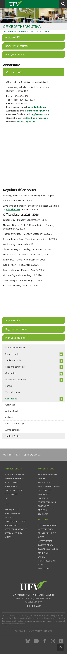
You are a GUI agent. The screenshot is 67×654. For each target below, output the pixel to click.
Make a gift (43, 552)
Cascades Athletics (48, 549)
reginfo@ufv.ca (37, 106)
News (41, 564)
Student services (47, 502)
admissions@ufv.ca (38, 110)
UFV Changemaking (47, 525)
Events (41, 556)
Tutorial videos (12, 392)
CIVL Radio (43, 514)
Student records (13, 360)
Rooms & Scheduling (15, 379)
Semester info (12, 354)
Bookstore (44, 482)
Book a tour (11, 486)
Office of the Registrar (17, 31)
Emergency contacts (15, 521)
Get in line (10, 404)
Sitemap (38, 631)
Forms (8, 385)
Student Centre (12, 436)
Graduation (10, 373)
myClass (42, 510)
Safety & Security (13, 533)
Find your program (14, 478)
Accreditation (45, 541)
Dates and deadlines (15, 347)
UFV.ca (27, 4)
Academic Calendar (14, 474)
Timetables (43, 506)
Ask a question (12, 509)
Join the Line (13, 209)
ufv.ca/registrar (26, 121)
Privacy (30, 631)
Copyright (20, 631)
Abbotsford (45, 31)
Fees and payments (15, 366)
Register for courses (49, 486)
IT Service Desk (12, 525)
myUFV (8, 537)
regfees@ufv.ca (40, 114)
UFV (4, 31)
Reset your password (16, 529)
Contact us (33, 31)
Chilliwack (10, 417)
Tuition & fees (11, 494)
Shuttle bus (44, 498)
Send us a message (37, 117)
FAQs (7, 498)
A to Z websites (12, 513)
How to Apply (11, 482)
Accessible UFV (45, 529)
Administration (12, 429)
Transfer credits (13, 490)
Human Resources (47, 560)
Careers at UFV (45, 545)
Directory (10, 517)
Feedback (47, 631)
